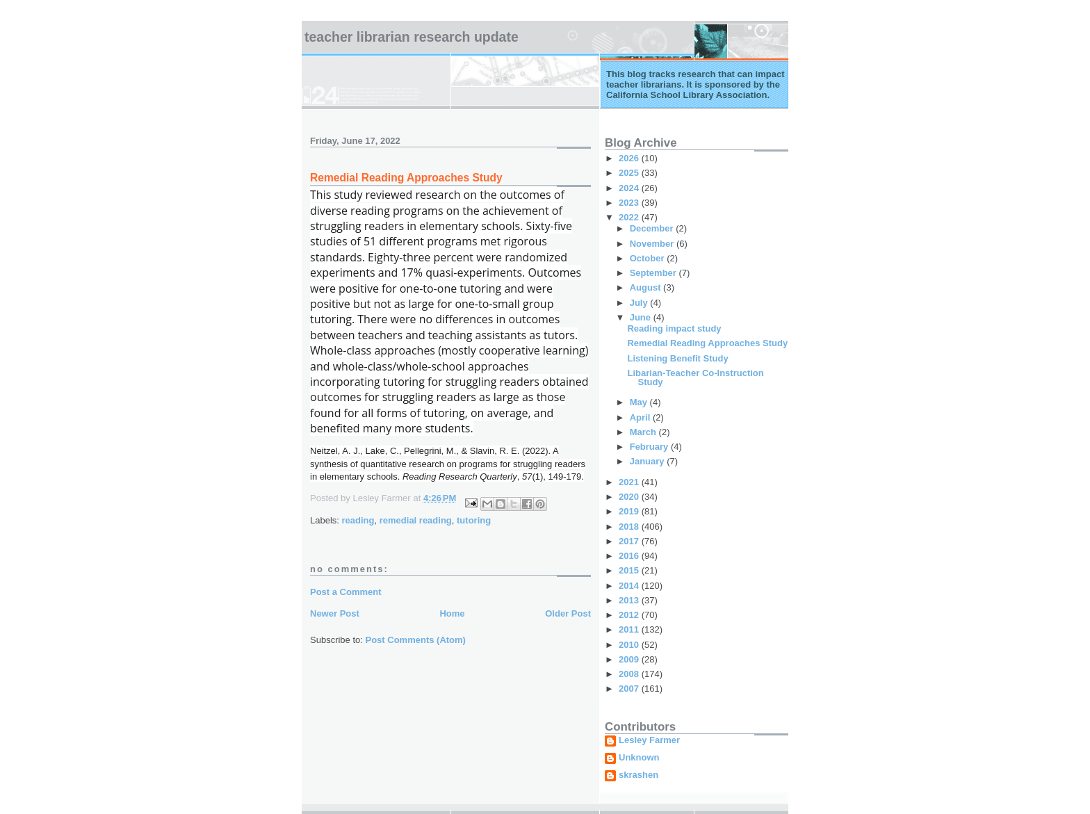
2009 (630, 659)
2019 (630, 511)
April (641, 417)
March (644, 432)
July (640, 303)
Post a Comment (346, 592)
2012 (630, 615)
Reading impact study (674, 328)
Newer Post (334, 613)
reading (358, 520)
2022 (630, 217)
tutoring (474, 520)
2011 (630, 629)
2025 (630, 173)
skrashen (638, 775)
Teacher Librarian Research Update (411, 36)
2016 (630, 556)
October (648, 258)
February (650, 446)
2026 (630, 158)
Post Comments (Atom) (416, 640)
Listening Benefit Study (677, 358)
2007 (630, 688)
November (653, 243)
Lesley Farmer (649, 740)
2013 (630, 600)
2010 (630, 645)
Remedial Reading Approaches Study (707, 343)
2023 (630, 202)
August (646, 287)
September (654, 273)
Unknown (639, 758)
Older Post (568, 613)
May (640, 402)
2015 (630, 570)
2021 (630, 482)
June (641, 317)
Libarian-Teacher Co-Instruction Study (695, 377)
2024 (630, 188)
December (653, 228)
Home (451, 613)
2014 (630, 585)
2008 (630, 674)
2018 (630, 526)
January (648, 461)
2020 (630, 496)
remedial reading (416, 520)
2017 (630, 541)
